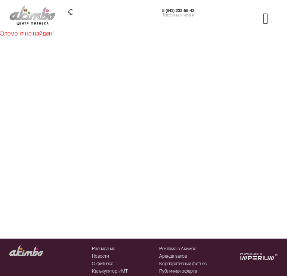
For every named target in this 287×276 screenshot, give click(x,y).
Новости (100, 256)
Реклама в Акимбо (178, 249)
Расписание (103, 249)
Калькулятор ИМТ (110, 271)
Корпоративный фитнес (183, 264)
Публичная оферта (178, 271)
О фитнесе (102, 264)
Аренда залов (173, 256)
